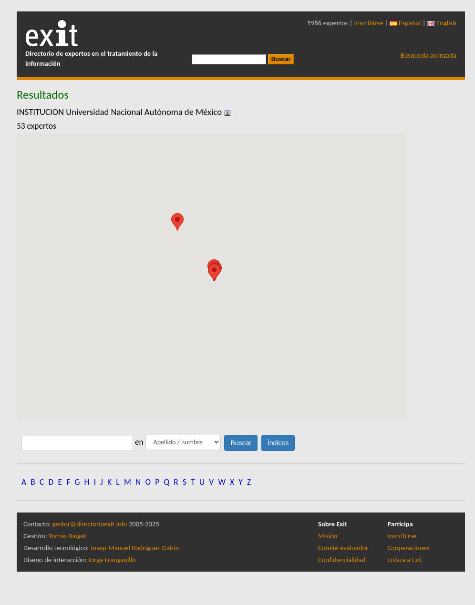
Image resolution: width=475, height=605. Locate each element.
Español (405, 23)
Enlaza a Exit (404, 559)
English (441, 23)
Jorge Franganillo (112, 559)
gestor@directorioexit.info (89, 524)
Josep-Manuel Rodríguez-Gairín (135, 547)
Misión (327, 536)
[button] (177, 222)
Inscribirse (368, 23)
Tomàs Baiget (67, 536)
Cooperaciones (408, 547)
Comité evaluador (343, 547)
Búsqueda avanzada (428, 55)
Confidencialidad (341, 559)
